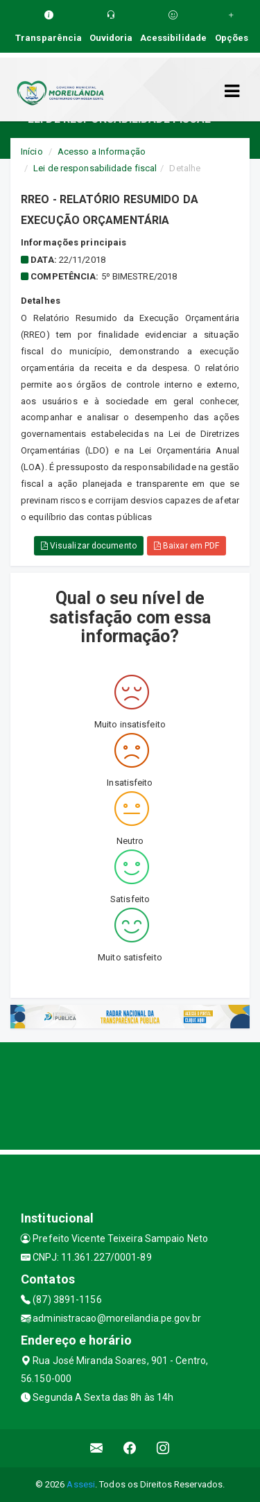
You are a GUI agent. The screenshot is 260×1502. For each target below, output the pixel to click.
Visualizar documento (89, 546)
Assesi (81, 1484)
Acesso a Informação (102, 151)
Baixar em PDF (187, 546)
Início (32, 151)
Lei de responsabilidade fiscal (95, 168)
